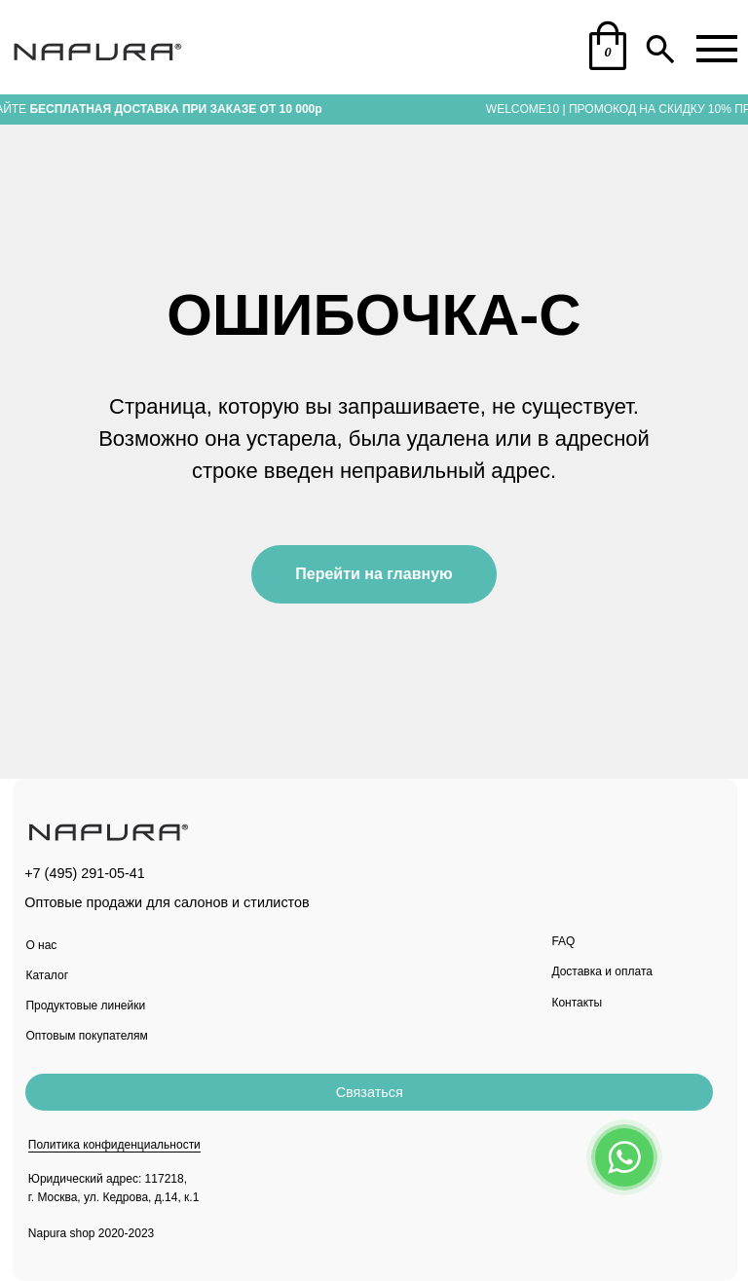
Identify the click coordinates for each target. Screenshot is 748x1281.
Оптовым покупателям (86, 1036)
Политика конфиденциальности (114, 1145)
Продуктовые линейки (85, 1005)
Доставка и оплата (602, 971)
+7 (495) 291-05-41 (84, 873)
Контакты (576, 1002)
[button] (369, 1092)
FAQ (563, 941)
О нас (40, 945)
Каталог (46, 975)
